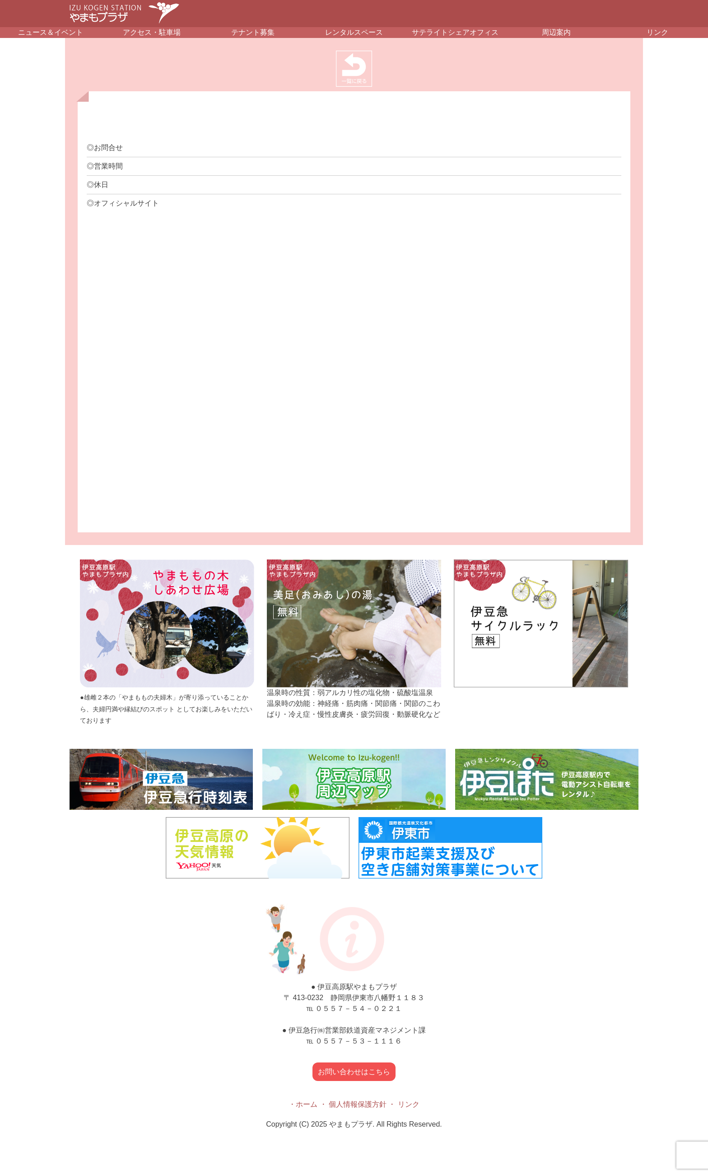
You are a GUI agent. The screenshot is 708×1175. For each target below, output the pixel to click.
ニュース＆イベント (50, 32)
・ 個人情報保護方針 (353, 1104)
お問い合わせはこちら (354, 1072)
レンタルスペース (354, 32)
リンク (657, 32)
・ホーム (303, 1104)
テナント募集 (253, 32)
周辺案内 (556, 32)
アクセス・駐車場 (152, 32)
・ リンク (403, 1104)
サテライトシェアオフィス (455, 32)
